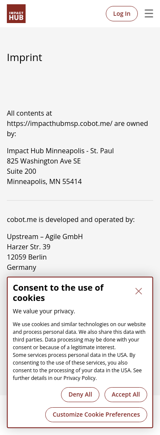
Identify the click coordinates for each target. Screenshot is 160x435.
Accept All (126, 394)
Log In (122, 13)
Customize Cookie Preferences (96, 414)
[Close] (138, 291)
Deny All (80, 394)
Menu (145, 13)
